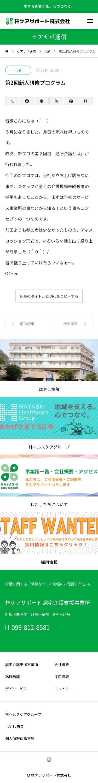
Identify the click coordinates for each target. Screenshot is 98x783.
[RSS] (56, 101)
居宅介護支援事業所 (21, 664)
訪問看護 (12, 676)
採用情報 (61, 676)
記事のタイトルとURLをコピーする (49, 296)
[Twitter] (12, 101)
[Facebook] (27, 101)
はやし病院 (14, 726)
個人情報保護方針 (19, 738)
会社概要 (61, 664)
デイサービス (16, 688)
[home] (6, 51)
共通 (18, 70)
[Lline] (42, 101)
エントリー (63, 688)
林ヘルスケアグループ (23, 714)
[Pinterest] (71, 101)
